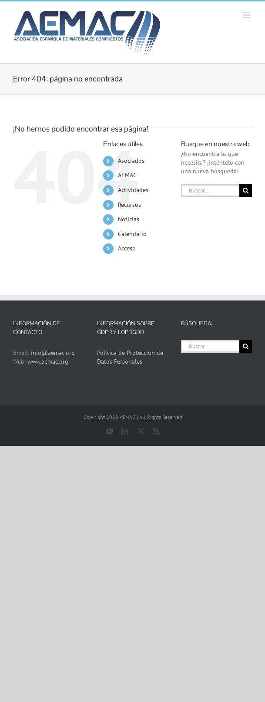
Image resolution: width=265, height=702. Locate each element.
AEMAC (127, 175)
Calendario (132, 234)
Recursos (129, 205)
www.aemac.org (47, 361)
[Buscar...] (210, 190)
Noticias (128, 219)
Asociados (131, 161)
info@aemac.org (53, 353)
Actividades (133, 190)
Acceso (127, 248)
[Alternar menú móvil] (247, 15)
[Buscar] (245, 190)
